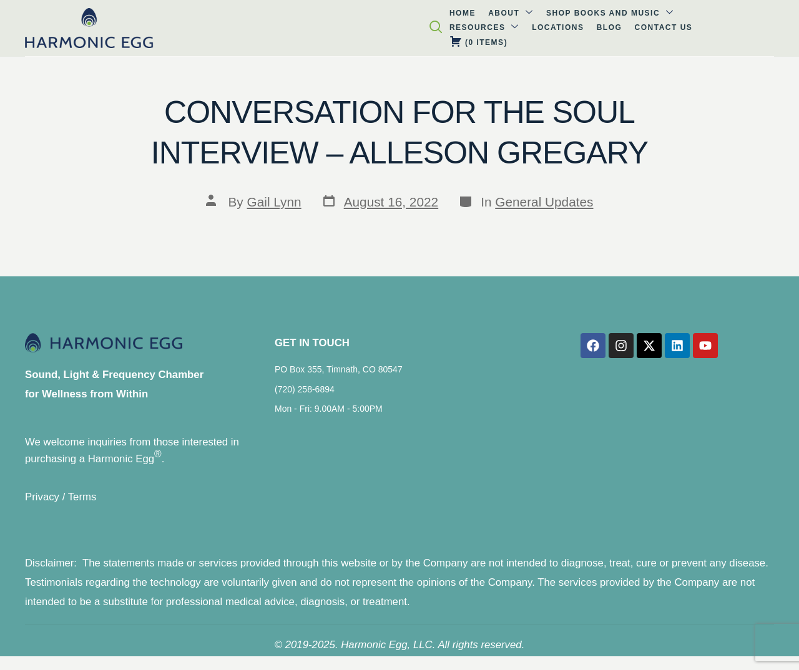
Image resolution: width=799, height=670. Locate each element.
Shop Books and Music (260, 27)
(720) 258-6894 (305, 394)
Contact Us (525, 28)
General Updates (544, 202)
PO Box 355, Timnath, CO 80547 (339, 375)
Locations (432, 28)
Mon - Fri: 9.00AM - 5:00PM (329, 414)
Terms (82, 503)
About (167, 27)
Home (125, 28)
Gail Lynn (274, 202)
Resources (365, 27)
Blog (476, 28)
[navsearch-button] (780, 29)
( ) (589, 27)
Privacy (42, 503)
